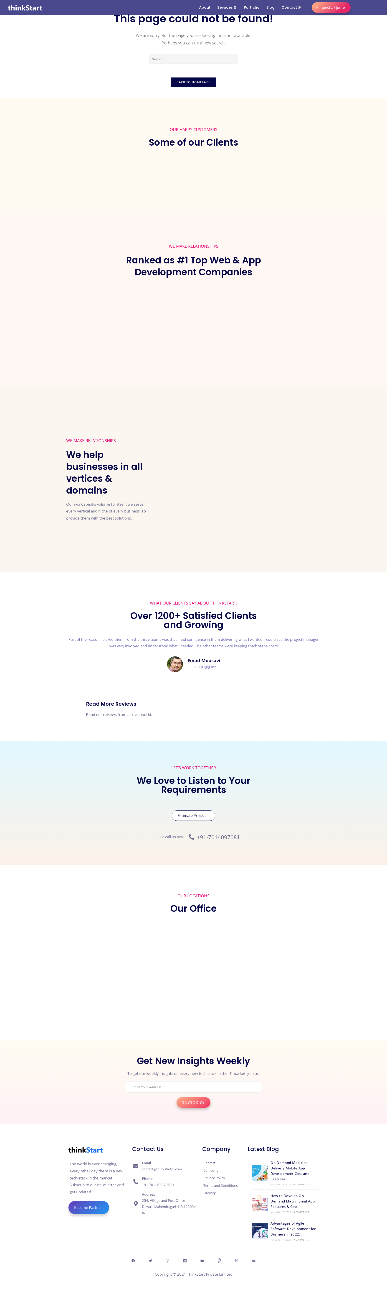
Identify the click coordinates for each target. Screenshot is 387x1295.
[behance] (255, 1260)
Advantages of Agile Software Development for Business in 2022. (293, 1228)
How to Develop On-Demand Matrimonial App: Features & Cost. (293, 1201)
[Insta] (167, 1260)
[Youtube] (202, 1260)
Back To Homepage (194, 82)
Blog (270, 7)
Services (226, 7)
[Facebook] (131, 1260)
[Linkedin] (184, 1260)
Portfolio (252, 7)
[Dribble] (238, 1260)
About (204, 7)
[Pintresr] (220, 1260)
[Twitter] (149, 1260)
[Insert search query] (193, 59)
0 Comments (301, 1184)
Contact (291, 7)
